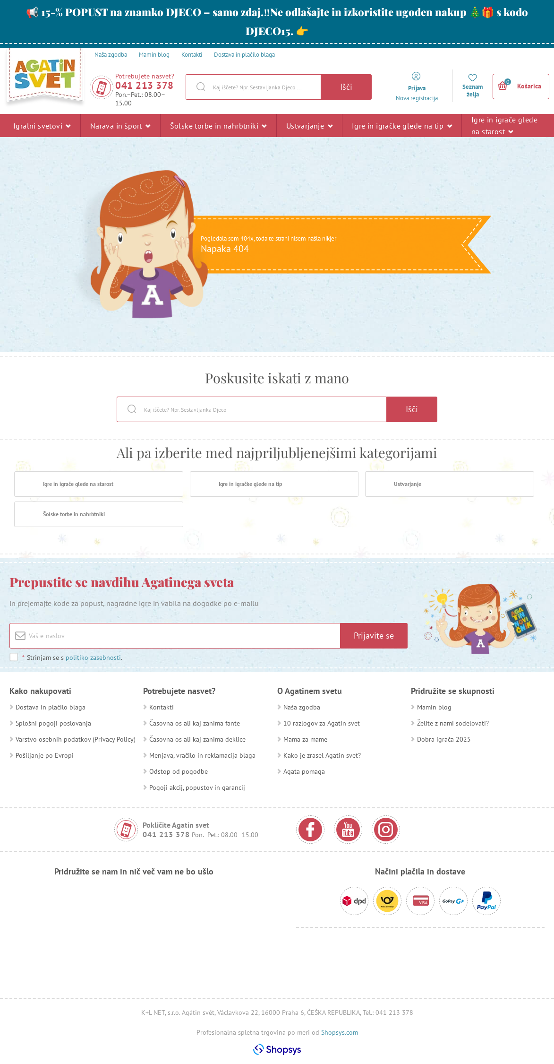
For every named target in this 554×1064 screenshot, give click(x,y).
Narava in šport (120, 125)
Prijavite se (374, 635)
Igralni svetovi (42, 125)
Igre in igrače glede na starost (504, 125)
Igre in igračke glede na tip (402, 125)
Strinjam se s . (72, 657)
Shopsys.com (339, 1032)
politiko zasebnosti (93, 657)
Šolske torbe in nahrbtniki (218, 125)
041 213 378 (144, 85)
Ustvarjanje (309, 125)
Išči (346, 86)
